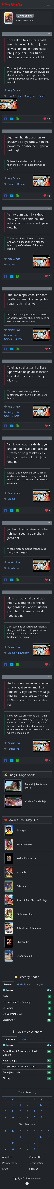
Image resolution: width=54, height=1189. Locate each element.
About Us (7, 1157)
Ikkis (5, 996)
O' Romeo (8, 1008)
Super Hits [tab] (9, 1039)
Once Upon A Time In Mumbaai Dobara (20, 1053)
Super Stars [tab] (26, 1039)
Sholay (6, 1078)
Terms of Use (36, 1163)
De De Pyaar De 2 (12, 1013)
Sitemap (33, 1168)
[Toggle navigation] (48, 4)
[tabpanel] (27, 1005)
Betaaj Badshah (11, 1072)
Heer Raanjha (10, 1060)
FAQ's (5, 1168)
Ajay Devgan (14, 90)
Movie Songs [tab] (23, 984)
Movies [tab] (8, 984)
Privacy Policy (9, 1163)
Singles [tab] (39, 984)
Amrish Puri (14, 329)
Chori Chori (9, 1019)
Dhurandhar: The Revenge (17, 1002)
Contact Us (35, 1157)
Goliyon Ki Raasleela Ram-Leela (19, 1066)
